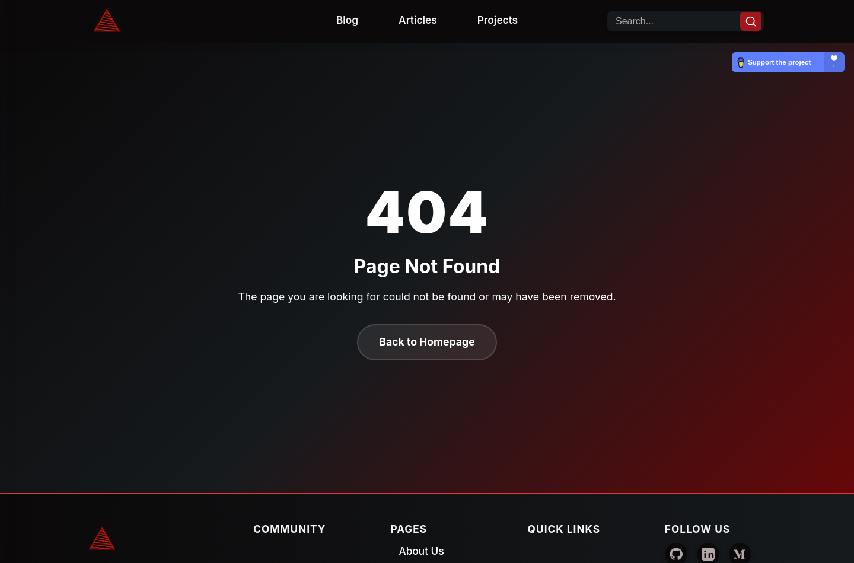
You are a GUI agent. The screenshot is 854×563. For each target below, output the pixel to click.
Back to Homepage (426, 341)
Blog (347, 20)
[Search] (750, 21)
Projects (497, 20)
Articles (418, 20)
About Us (421, 551)
